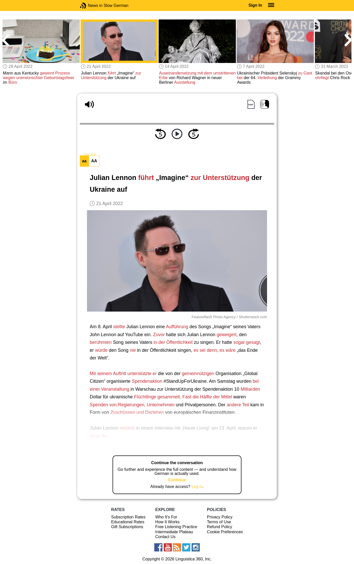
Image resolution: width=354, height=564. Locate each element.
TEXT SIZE (89, 154)
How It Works (167, 522)
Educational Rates (127, 522)
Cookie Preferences (225, 532)
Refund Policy (219, 527)
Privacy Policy (220, 517)
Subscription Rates (128, 517)
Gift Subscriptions (127, 527)
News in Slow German (90, 5)
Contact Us (165, 537)
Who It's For (166, 517)
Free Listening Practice (176, 527)
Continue (177, 480)
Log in (197, 486)
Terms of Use (219, 522)
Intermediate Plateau (174, 532)
